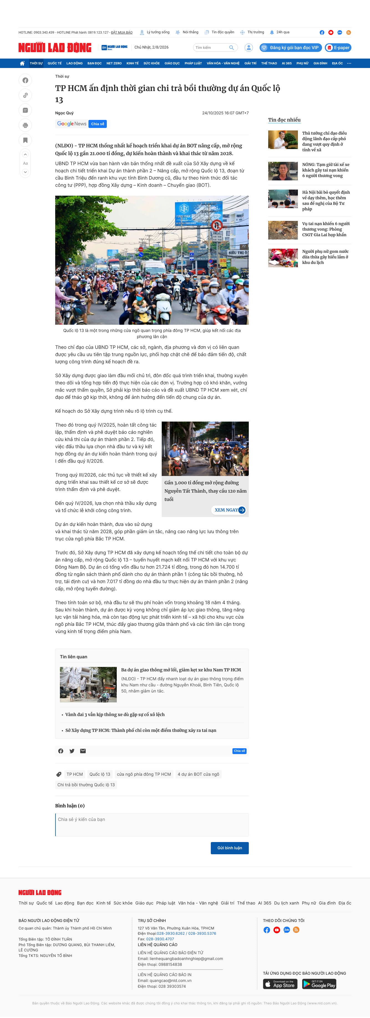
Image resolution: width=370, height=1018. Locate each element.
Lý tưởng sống (154, 32)
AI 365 (287, 63)
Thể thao (269, 63)
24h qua (279, 32)
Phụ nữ (302, 63)
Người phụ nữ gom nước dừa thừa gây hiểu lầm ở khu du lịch (325, 257)
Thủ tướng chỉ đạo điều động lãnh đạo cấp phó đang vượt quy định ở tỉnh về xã (324, 141)
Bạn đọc (95, 63)
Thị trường (252, 32)
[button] (25, 154)
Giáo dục (172, 63)
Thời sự (36, 63)
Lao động (75, 63)
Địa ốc (337, 63)
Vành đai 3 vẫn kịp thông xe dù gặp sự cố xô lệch (115, 714)
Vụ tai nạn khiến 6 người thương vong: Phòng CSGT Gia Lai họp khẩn (326, 229)
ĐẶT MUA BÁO (121, 32)
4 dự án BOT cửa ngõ (198, 774)
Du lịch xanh (286, 903)
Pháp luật (193, 63)
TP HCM (75, 774)
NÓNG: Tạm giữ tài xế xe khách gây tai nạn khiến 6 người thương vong (325, 170)
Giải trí (250, 63)
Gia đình (320, 63)
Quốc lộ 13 (100, 774)
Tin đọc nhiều (284, 120)
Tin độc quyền (219, 32)
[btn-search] (231, 47)
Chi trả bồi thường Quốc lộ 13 (86, 784)
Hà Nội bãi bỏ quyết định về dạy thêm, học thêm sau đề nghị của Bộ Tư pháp (326, 200)
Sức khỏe (152, 63)
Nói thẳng (186, 32)
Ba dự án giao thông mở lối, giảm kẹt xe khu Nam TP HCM (181, 670)
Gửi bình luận (229, 848)
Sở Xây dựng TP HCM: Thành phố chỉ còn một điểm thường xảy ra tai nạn (140, 730)
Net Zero (114, 63)
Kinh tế (133, 63)
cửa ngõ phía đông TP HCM (144, 774)
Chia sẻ (97, 124)
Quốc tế (55, 63)
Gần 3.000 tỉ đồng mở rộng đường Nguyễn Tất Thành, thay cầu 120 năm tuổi (205, 491)
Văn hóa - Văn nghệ (223, 63)
